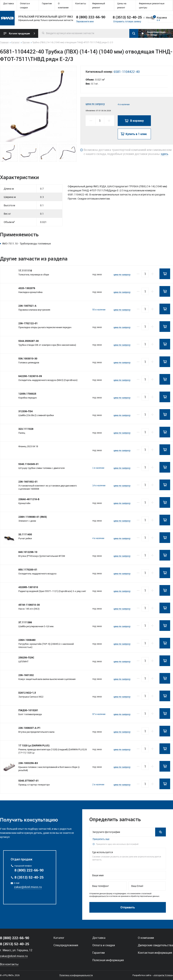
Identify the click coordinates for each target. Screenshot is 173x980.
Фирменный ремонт (98, 5)
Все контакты (9, 964)
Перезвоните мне (85, 21)
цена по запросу (95, 104)
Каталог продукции (19, 33)
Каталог (59, 938)
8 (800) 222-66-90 (90, 17)
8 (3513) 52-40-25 (29, 877)
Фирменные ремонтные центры (151, 5)
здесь (164, 154)
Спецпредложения (66, 945)
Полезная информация (108, 960)
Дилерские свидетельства (155, 945)
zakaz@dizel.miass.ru (28, 887)
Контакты (80, 3)
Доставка (8, 3)
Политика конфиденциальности (76, 975)
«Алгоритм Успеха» (163, 975)
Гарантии (47, 3)
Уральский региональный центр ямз (7, 18)
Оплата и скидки (25, 5)
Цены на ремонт (121, 5)
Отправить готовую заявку (127, 21)
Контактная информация (155, 953)
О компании (63, 5)
